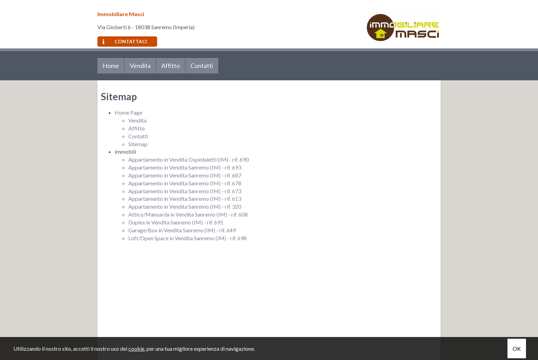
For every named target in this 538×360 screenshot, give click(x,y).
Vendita (140, 65)
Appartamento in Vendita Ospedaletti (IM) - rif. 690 (188, 159)
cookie (136, 348)
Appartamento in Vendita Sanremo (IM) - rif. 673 (184, 191)
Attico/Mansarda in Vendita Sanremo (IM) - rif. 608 (188, 214)
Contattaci (125, 41)
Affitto (170, 65)
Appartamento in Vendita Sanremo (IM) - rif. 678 (184, 183)
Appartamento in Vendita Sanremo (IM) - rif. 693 (184, 167)
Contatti (201, 65)
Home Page (128, 112)
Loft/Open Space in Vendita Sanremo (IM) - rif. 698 (187, 238)
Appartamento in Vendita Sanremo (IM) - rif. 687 (184, 175)
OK (517, 348)
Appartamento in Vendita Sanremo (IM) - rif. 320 (184, 206)
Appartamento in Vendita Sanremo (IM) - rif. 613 (184, 198)
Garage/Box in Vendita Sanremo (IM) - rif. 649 (182, 230)
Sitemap (138, 144)
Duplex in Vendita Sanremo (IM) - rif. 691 (175, 222)
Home (111, 65)
